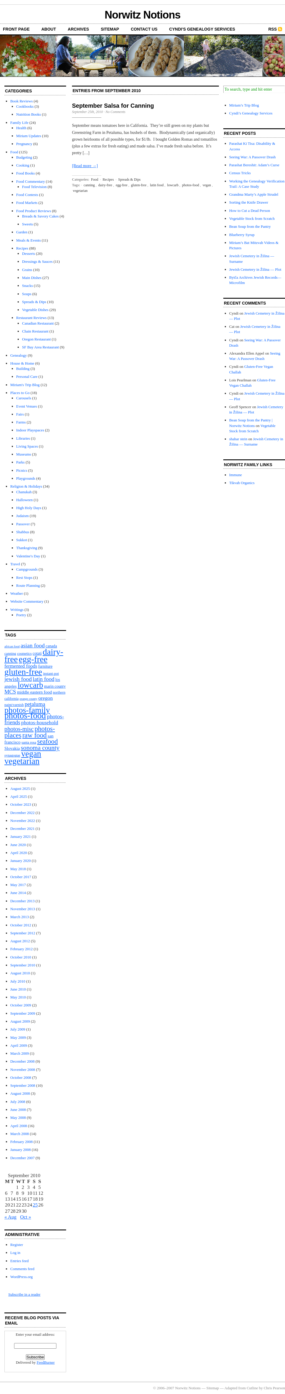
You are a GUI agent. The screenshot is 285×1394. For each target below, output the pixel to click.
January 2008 (20, 1149)
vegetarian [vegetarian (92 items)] (21, 761)
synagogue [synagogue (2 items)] (12, 755)
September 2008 (22, 1085)
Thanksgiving (26, 548)
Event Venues (26, 406)
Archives (78, 29)
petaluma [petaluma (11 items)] (35, 704)
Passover (23, 524)
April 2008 (18, 1126)
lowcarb (173, 185)
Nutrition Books (28, 114)
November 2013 (22, 909)
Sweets (27, 224)
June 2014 (18, 892)
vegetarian (80, 191)
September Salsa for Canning (113, 105)
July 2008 (17, 1101)
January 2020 (20, 860)
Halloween (24, 500)
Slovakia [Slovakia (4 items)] (12, 748)
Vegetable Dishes (35, 310)
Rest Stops (24, 577)
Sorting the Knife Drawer (248, 202)
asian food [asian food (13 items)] (33, 645)
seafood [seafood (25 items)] (47, 741)
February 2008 (21, 1141)
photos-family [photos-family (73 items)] (27, 710)
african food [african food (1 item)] (12, 646)
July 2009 (17, 1029)
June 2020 (18, 845)
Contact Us (144, 29)
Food (14, 152)
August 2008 (20, 1093)
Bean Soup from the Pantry (250, 226)
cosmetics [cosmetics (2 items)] (24, 654)
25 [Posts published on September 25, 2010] (35, 1205)
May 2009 (18, 1037)
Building (23, 368)
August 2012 (20, 941)
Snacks (27, 285)
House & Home (22, 363)
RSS (272, 29)
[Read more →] (85, 166)
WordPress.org (21, 1277)
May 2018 (18, 869)
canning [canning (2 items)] (10, 654)
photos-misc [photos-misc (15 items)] (19, 729)
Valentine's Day (28, 556)
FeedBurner (46, 1362)
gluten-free (139, 185)
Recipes (22, 248)
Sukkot (21, 540)
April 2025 (18, 796)
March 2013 (19, 917)
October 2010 (20, 957)
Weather (16, 593)
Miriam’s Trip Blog (244, 105)
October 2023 (20, 804)
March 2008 (19, 1134)
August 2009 (20, 1021)
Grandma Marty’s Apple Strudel (253, 194)
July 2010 (17, 981)
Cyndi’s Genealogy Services (202, 29)
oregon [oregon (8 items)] (45, 698)
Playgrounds (25, 478)
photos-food (190, 185)
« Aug (10, 1217)
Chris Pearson (274, 1388)
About (48, 29)
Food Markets (27, 202)
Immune (235, 475)
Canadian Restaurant (38, 323)
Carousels (23, 398)
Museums (23, 454)
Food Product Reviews (33, 211)
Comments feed (22, 1269)
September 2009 (22, 1013)
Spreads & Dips (34, 302)
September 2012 (22, 933)
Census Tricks (240, 173)
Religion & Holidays (26, 486)
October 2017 (20, 877)
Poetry (21, 615)
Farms (21, 422)
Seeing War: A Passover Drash (252, 157)
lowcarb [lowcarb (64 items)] (30, 685)
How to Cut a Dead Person (249, 210)
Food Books (25, 173)
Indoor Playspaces (30, 430)
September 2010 (22, 965)
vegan (206, 185)
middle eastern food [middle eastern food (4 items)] (34, 692)
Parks (20, 462)
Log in (15, 1252)
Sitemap (110, 29)
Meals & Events (28, 240)
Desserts (28, 253)
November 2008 (22, 1069)
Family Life (19, 122)
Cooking (22, 165)
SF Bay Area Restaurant (40, 347)
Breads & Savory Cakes (40, 216)
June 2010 (18, 989)
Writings (17, 609)
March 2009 (19, 1053)
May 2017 (18, 885)
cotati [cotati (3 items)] (37, 653)
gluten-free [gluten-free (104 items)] (23, 672)
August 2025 (20, 788)
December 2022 (22, 812)
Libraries (23, 438)
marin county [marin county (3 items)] (55, 686)
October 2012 (20, 925)
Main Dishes (31, 277)
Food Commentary (30, 181)
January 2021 (20, 836)
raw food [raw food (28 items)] (34, 735)
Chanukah (24, 492)
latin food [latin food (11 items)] (43, 679)
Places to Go (20, 393)
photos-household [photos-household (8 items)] (39, 722)
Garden (21, 232)
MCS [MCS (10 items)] (10, 692)
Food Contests (27, 194)
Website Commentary (26, 601)
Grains (27, 269)
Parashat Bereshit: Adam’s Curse (254, 165)
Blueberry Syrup (241, 234)
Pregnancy (24, 144)
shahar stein (238, 439)
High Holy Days (28, 508)
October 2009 (20, 1005)
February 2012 (21, 949)
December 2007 (22, 1158)
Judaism (22, 516)
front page (16, 29)
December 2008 (22, 1061)
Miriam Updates (28, 136)
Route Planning (28, 585)
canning (89, 185)
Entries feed (19, 1261)
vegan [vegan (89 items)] (31, 753)
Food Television (34, 187)
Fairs (20, 414)
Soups (26, 294)
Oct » (25, 1217)
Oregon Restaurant (36, 339)
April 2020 (18, 852)
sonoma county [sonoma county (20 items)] (40, 747)
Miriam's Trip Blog (25, 385)
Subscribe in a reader (24, 1294)
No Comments (115, 112)
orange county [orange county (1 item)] (29, 698)
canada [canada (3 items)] (51, 646)
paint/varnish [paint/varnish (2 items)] (14, 705)
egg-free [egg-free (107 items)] (33, 659)
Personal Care (27, 376)
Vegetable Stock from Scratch (252, 218)
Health (21, 128)
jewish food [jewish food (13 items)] (18, 679)
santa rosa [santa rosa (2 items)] (28, 742)
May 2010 (18, 997)
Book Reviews (21, 101)
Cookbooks (24, 106)
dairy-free (105, 185)
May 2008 (18, 1117)
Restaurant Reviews (31, 317)
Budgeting (24, 157)
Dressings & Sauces (37, 261)
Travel (15, 564)
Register (16, 1244)
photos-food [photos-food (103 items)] (25, 715)
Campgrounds (27, 569)
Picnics (21, 470)
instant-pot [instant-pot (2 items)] (51, 674)
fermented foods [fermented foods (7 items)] (20, 666)
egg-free (122, 185)
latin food (156, 185)
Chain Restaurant (35, 331)
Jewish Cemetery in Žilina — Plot (255, 269)
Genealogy (18, 355)
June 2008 (18, 1109)
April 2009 (18, 1045)
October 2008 (20, 1077)
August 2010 (20, 973)
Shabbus (22, 532)
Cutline (252, 1388)
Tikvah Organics (241, 483)
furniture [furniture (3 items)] (45, 666)
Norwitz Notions (142, 15)
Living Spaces (27, 446)
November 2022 (22, 820)
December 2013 (22, 901)
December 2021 (22, 828)
